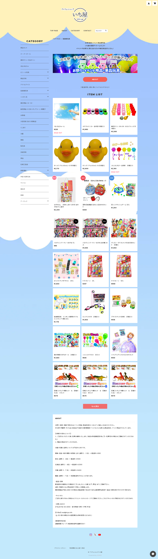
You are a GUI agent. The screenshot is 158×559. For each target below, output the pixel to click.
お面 (22, 134)
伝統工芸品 (24, 164)
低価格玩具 (24, 91)
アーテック (24, 201)
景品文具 (24, 78)
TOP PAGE (54, 31)
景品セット (24, 48)
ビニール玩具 (25, 72)
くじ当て (23, 127)
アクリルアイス (25, 84)
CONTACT (87, 31)
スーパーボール (26, 54)
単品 (22, 158)
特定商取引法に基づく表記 (77, 548)
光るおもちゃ (25, 66)
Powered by (95, 555)
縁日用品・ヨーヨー (27, 103)
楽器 (22, 195)
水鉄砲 (23, 115)
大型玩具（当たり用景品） (29, 121)
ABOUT (64, 31)
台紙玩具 (24, 152)
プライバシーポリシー (60, 548)
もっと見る (95, 406)
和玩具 (23, 146)
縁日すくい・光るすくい (28, 60)
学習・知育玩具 (25, 177)
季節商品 (24, 170)
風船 (22, 140)
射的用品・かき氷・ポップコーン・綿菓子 (33, 109)
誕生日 (23, 189)
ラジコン (23, 183)
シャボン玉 (24, 97)
